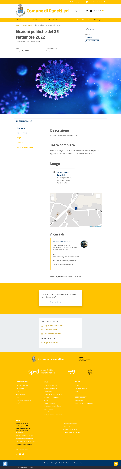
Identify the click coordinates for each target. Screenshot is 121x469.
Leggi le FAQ (66, 426)
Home (17, 25)
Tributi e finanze (48, 409)
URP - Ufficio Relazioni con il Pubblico (26, 441)
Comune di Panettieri (48, 10)
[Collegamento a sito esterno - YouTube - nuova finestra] (91, 11)
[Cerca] (103, 11)
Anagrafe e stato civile (50, 385)
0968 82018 (19, 433)
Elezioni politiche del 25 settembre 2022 (47, 25)
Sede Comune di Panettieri (63, 173)
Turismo (46, 400)
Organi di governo (21, 388)
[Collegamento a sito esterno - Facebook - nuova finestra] (84, 11)
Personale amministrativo (23, 400)
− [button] (52, 198)
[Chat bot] (116, 464)
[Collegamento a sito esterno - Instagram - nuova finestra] (87, 11)
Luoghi (18, 403)
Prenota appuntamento (70, 423)
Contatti (19, 420)
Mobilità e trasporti (49, 403)
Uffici (17, 391)
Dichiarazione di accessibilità (71, 432)
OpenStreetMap (97, 226)
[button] (95, 2)
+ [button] (52, 195)
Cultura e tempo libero (50, 388)
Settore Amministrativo (61, 241)
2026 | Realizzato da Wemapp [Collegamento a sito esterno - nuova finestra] (24, 468)
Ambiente (46, 412)
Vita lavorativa (48, 391)
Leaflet (90, 226)
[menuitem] (75, 19)
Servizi (46, 382)
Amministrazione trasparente (84, 403)
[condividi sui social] (89, 29)
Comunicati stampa (81, 388)
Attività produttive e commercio (53, 394)
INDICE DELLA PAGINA (24, 121)
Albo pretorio (79, 400)
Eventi (77, 391)
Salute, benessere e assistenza (53, 415)
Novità (24, 25)
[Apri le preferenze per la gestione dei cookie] (5, 464)
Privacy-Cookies (44, 463)
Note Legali (54, 463)
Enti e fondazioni (20, 394)
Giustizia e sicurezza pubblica (52, 406)
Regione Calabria (75, 2)
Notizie (30, 25)
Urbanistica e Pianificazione (52, 397)
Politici (17, 397)
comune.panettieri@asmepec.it (25, 436)
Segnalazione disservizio (70, 429)
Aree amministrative (22, 385)
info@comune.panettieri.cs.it (24, 439)
